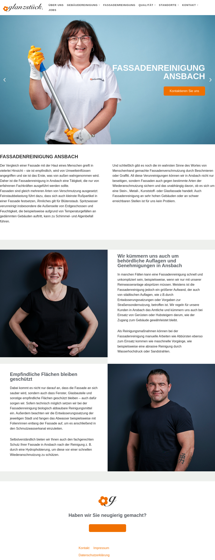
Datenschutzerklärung (94, 555)
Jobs (52, 10)
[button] (99, 5)
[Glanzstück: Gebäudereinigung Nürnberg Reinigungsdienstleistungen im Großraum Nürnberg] (23, 8)
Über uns (56, 5)
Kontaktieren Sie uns (184, 91)
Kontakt (84, 548)
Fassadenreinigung (119, 5)
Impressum (101, 548)
